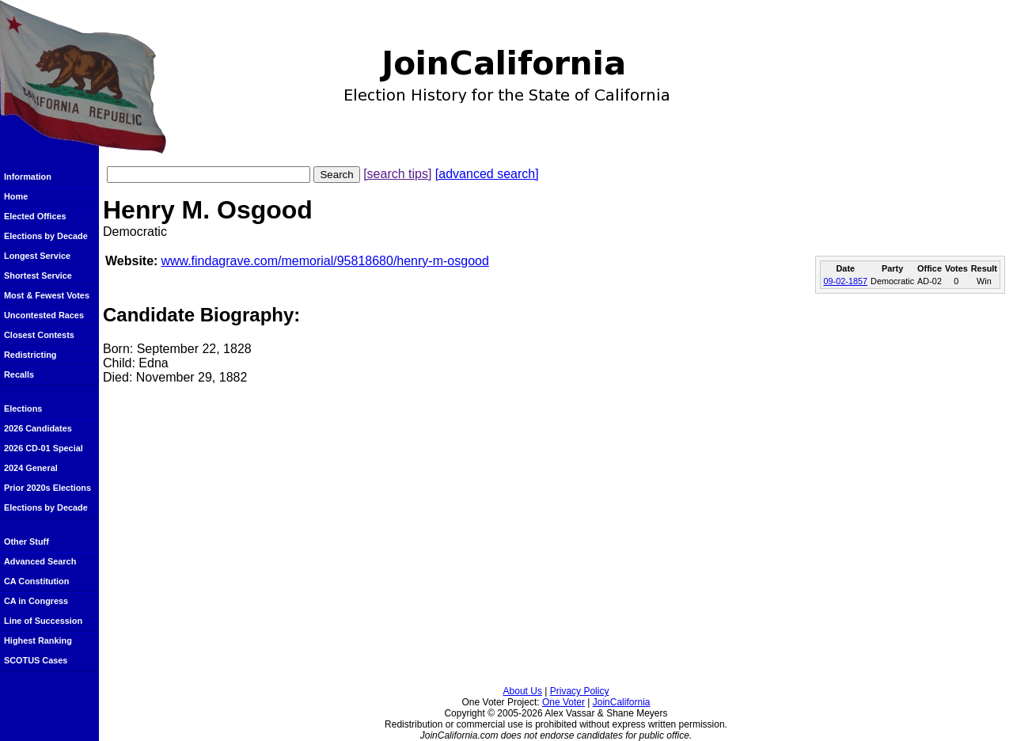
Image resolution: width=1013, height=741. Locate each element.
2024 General (31, 468)
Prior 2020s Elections (47, 487)
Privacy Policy (579, 691)
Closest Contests (39, 335)
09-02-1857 (845, 281)
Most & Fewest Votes (46, 295)
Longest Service (37, 255)
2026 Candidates (38, 428)
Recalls (19, 374)
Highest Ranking (38, 640)
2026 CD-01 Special (43, 448)
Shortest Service (38, 275)
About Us (522, 691)
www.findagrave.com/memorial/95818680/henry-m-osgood (324, 261)
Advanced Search (40, 561)
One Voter (563, 702)
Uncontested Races (44, 315)
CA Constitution (36, 581)
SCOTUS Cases (35, 660)
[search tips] (397, 173)
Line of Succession (43, 620)
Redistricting (30, 354)
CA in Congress (36, 601)
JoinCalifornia (622, 702)
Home (16, 196)
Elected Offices (35, 216)
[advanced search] (487, 173)
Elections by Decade (46, 236)
